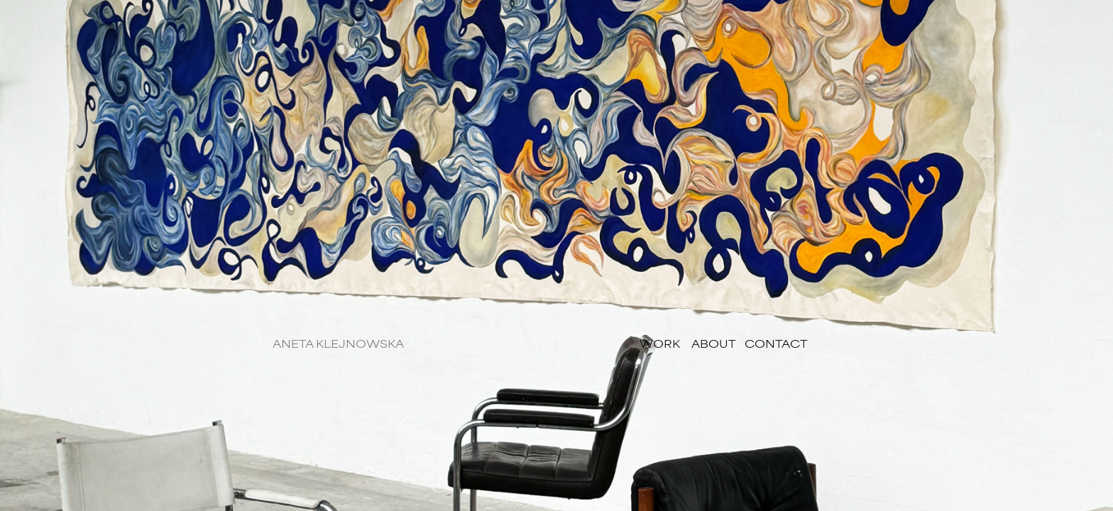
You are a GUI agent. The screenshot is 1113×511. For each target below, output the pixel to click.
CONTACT (776, 343)
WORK (660, 343)
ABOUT (715, 343)
